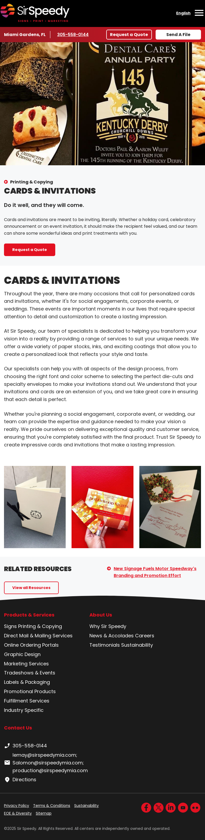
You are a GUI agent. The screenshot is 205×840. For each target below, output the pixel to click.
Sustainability (137, 645)
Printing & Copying (31, 182)
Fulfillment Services (26, 700)
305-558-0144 (73, 34)
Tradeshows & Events (29, 672)
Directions (20, 779)
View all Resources (31, 587)
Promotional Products (30, 691)
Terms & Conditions (51, 805)
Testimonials (104, 645)
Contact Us (18, 727)
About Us (100, 615)
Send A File (178, 35)
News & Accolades (111, 635)
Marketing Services (26, 663)
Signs (10, 626)
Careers (144, 635)
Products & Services (29, 615)
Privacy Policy (16, 805)
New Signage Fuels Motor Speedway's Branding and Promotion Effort (155, 572)
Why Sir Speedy (107, 626)
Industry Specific (24, 710)
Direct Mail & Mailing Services (38, 635)
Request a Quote (129, 35)
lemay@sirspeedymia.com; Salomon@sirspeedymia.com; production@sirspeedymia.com (46, 763)
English (183, 13)
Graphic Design (22, 654)
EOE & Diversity (18, 813)
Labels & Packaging (27, 682)
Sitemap (44, 813)
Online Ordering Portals (31, 645)
